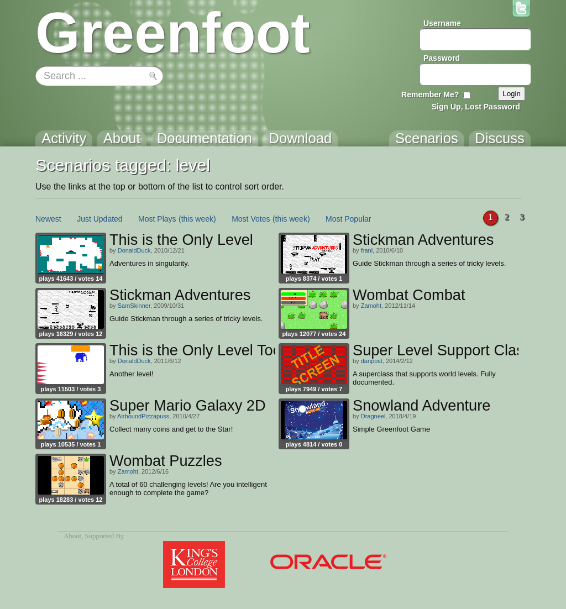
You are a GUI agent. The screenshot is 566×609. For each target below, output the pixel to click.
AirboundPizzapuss (143, 416)
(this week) (197, 218)
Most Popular (348, 218)
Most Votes (251, 218)
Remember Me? (430, 94)
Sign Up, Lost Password (476, 106)
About (72, 536)
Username (442, 23)
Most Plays (157, 218)
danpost (371, 361)
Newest (48, 218)
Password (441, 58)
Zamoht (371, 305)
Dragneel (373, 416)
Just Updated (100, 218)
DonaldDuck (134, 250)
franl (367, 250)
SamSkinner (134, 305)
